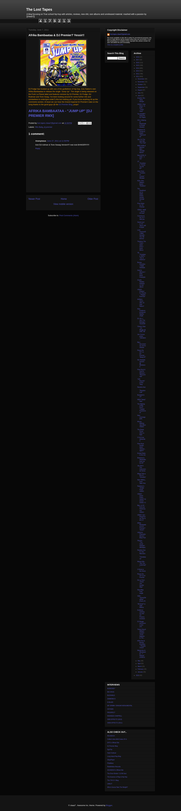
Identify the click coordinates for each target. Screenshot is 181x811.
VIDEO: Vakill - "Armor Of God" (141, 211)
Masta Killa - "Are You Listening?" (141, 564)
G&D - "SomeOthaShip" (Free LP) (141, 598)
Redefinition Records (114, 766)
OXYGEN (110, 709)
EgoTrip (109, 749)
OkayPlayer (111, 760)
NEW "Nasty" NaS (141, 400)
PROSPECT (111, 712)
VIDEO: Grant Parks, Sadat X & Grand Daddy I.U (141, 498)
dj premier (48, 127)
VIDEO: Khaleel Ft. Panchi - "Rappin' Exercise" (141, 293)
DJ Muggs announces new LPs (141, 624)
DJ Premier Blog (65, 104)
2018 (137, 57)
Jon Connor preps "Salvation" (141, 337)
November (141, 82)
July (139, 93)
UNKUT (109, 784)
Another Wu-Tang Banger (141, 99)
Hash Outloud (111, 753)
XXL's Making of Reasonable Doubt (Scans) (141, 123)
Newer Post (34, 199)
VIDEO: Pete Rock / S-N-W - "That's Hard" (141, 108)
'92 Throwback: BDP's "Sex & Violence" (141, 256)
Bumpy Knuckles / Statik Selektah (141, 265)
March (140, 666)
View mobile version (63, 204)
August (140, 90)
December (141, 79)
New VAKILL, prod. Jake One (141, 481)
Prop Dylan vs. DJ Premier (140, 205)
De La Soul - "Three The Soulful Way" (141, 583)
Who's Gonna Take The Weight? (117, 787)
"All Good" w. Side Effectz (141, 605)
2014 (137, 68)
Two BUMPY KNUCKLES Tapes (141, 115)
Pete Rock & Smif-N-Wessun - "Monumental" (141, 373)
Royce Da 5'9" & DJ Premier (141, 575)
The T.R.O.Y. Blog (113, 780)
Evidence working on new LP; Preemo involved (141, 614)
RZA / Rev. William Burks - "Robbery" (141, 183)
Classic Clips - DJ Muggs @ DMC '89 (141, 329)
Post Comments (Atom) (69, 215)
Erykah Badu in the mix (141, 454)
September (141, 87)
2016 (137, 62)
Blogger (109, 805)
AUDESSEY (111, 688)
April (139, 663)
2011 (137, 76)
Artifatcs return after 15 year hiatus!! (140, 303)
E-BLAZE (110, 702)
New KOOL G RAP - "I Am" (141, 157)
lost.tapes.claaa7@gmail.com (120, 34)
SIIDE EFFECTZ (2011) (114, 723)
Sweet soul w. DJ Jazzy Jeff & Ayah (141, 224)
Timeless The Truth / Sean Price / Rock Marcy (141, 246)
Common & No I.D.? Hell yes (141, 217)
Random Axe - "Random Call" (141, 389)
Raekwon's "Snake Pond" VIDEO (140, 488)
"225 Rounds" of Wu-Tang (141, 381)
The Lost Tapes (39, 9)
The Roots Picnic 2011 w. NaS (140, 432)
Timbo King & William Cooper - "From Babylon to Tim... (141, 634)
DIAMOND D (111, 699)
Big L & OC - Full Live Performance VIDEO (141, 509)
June (139, 95)
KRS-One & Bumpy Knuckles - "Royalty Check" (141, 644)
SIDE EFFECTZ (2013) (114, 719)
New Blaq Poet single (140, 591)
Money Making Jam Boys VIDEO (141, 424)
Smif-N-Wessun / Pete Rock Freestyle (141, 274)
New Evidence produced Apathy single (141, 312)
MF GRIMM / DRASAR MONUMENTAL (119, 705)
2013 (137, 71)
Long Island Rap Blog (114, 756)
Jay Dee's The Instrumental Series (141, 468)
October (140, 84)
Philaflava (110, 763)
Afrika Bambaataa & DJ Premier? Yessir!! (141, 526)
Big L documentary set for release (141, 345)
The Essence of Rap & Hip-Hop (117, 777)
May (139, 661)
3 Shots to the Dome (141, 570)
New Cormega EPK (141, 417)
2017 (137, 60)
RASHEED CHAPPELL (114, 716)
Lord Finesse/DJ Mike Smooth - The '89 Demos (141, 234)
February (141, 669)
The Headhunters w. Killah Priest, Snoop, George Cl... (141, 195)
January (140, 672)
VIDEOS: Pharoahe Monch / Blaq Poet (141, 535)
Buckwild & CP (140, 396)
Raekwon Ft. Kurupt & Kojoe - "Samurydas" (141, 133)
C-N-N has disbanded (141, 439)
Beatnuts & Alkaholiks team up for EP (141, 460)
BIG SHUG (110, 692)
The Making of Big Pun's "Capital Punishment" (141, 408)
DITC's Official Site (113, 742)
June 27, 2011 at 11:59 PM (58, 141)
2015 (137, 65)
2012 (137, 74)
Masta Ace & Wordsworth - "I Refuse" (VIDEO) (141, 654)
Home (64, 199)
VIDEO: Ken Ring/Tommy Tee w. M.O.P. (141, 517)
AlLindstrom (111, 736)
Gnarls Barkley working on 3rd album (140, 283)
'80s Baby (39, 127)
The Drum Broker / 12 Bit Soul (116, 773)
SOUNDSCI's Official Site (115, 770)
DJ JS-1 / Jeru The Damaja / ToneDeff (141, 321)
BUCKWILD (111, 695)
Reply (37, 148)
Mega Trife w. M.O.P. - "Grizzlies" (141, 475)
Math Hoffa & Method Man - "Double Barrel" (141, 149)
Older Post (92, 199)
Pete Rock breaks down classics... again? (141, 447)
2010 (137, 675)
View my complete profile (115, 45)
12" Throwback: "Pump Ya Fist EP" (141, 165)
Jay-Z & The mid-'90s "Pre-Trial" (141, 141)
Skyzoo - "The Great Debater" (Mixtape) (141, 544)
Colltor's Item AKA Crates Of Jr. (117, 739)
